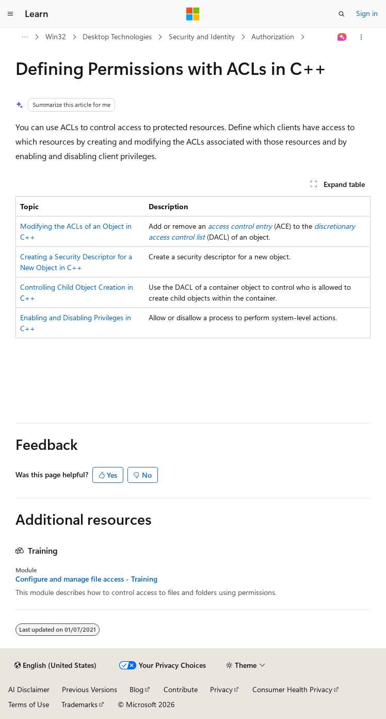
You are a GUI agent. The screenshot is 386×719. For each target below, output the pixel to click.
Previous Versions (89, 689)
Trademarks (79, 704)
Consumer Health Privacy (292, 689)
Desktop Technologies (117, 36)
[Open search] (341, 14)
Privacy (221, 689)
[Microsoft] (193, 14)
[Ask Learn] (342, 37)
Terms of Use (28, 704)
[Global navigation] (10, 14)
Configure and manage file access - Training (86, 579)
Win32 (55, 36)
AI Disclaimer (29, 689)
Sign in (367, 13)
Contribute (181, 689)
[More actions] (361, 37)
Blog (136, 689)
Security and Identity (202, 36)
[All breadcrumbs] (24, 37)
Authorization (272, 36)
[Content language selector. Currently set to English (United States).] (55, 665)
